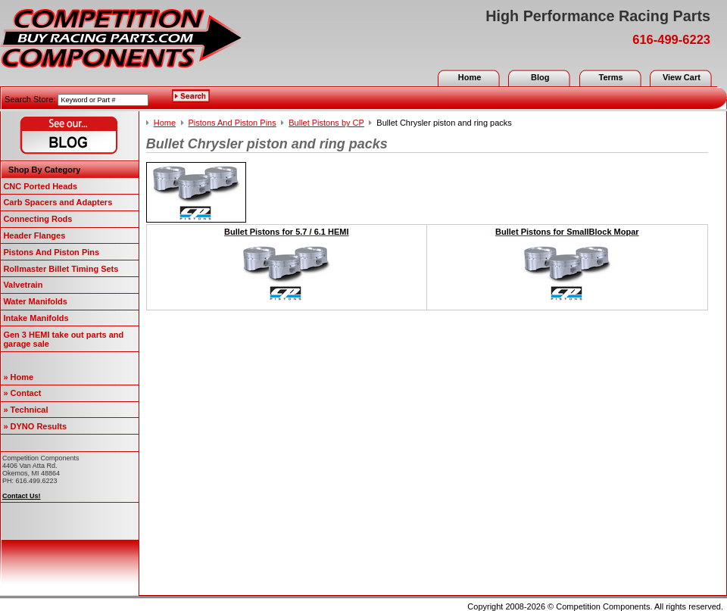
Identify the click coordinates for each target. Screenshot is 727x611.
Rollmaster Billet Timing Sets (60, 268)
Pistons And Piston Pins (51, 252)
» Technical (25, 409)
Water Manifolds (35, 301)
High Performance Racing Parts (597, 16)
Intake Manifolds (35, 318)
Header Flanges (34, 235)
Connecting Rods (37, 218)
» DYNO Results (35, 426)
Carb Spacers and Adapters (57, 202)
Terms (610, 77)
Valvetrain (22, 284)
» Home (18, 377)
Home (470, 77)
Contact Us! (21, 496)
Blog (540, 77)
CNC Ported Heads (40, 186)
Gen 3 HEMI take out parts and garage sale (63, 339)
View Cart (681, 77)
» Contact (22, 392)
